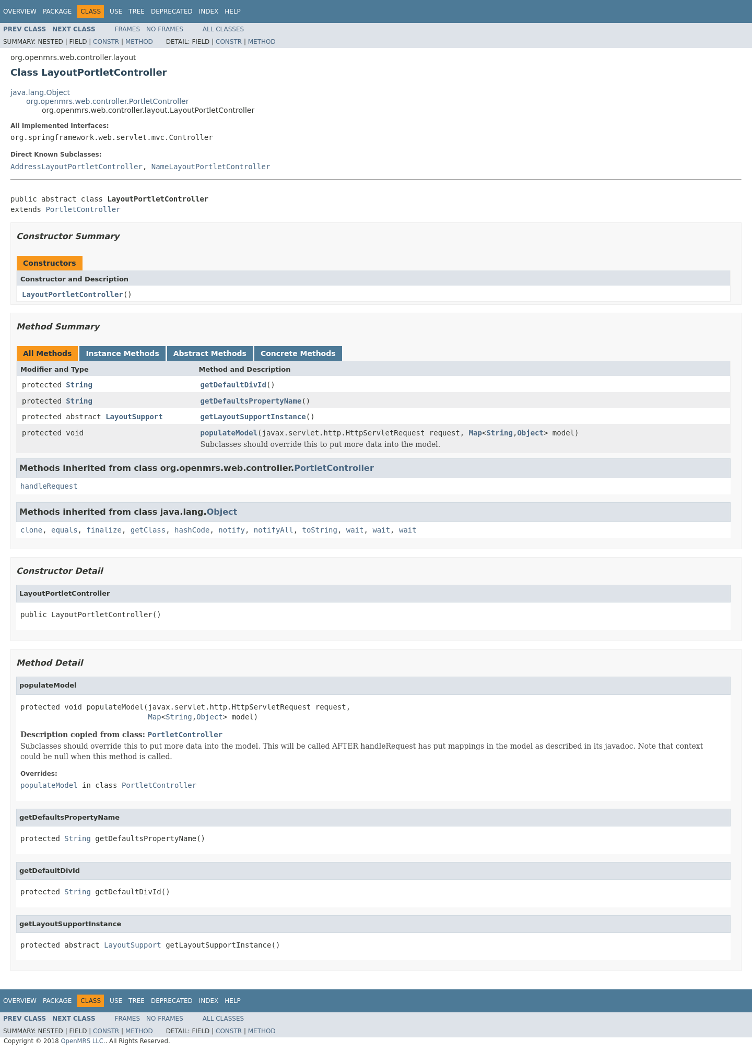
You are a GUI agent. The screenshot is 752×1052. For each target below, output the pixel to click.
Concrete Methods (298, 353)
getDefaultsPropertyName (251, 401)
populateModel (229, 433)
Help (233, 11)
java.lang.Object (40, 92)
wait (355, 530)
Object (530, 433)
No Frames (164, 29)
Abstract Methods (209, 353)
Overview (20, 11)
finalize (103, 530)
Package (57, 11)
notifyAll (273, 530)
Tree (136, 11)
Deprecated (172, 11)
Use (116, 11)
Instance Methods (122, 353)
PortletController (82, 209)
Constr (106, 41)
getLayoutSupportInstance (253, 416)
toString (319, 530)
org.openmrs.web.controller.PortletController (107, 101)
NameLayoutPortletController (211, 166)
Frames (127, 29)
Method (139, 41)
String (79, 385)
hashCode (191, 530)
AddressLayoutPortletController (76, 166)
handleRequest (49, 486)
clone (31, 530)
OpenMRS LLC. (83, 1041)
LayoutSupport (134, 416)
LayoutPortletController (72, 294)
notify (231, 530)
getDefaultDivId (233, 385)
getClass (148, 530)
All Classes (223, 29)
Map (475, 433)
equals (64, 530)
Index (209, 11)
